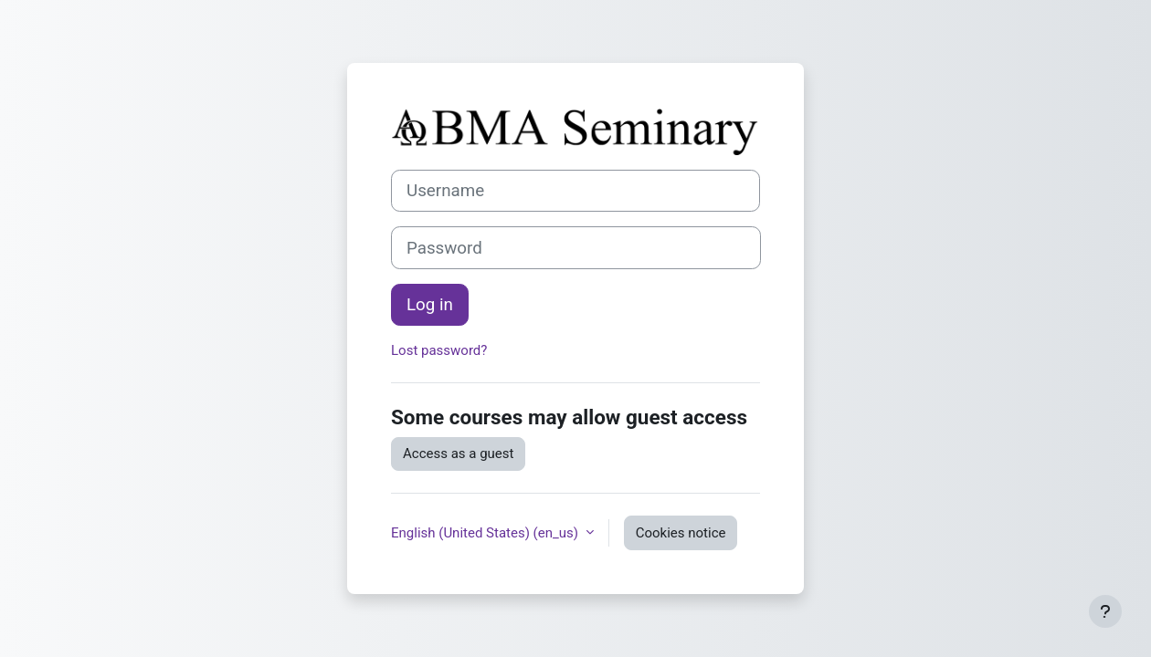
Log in (430, 305)
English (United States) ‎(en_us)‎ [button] (486, 533)
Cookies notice (681, 533)
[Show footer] (1105, 611)
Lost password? (439, 350)
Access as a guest (458, 453)
